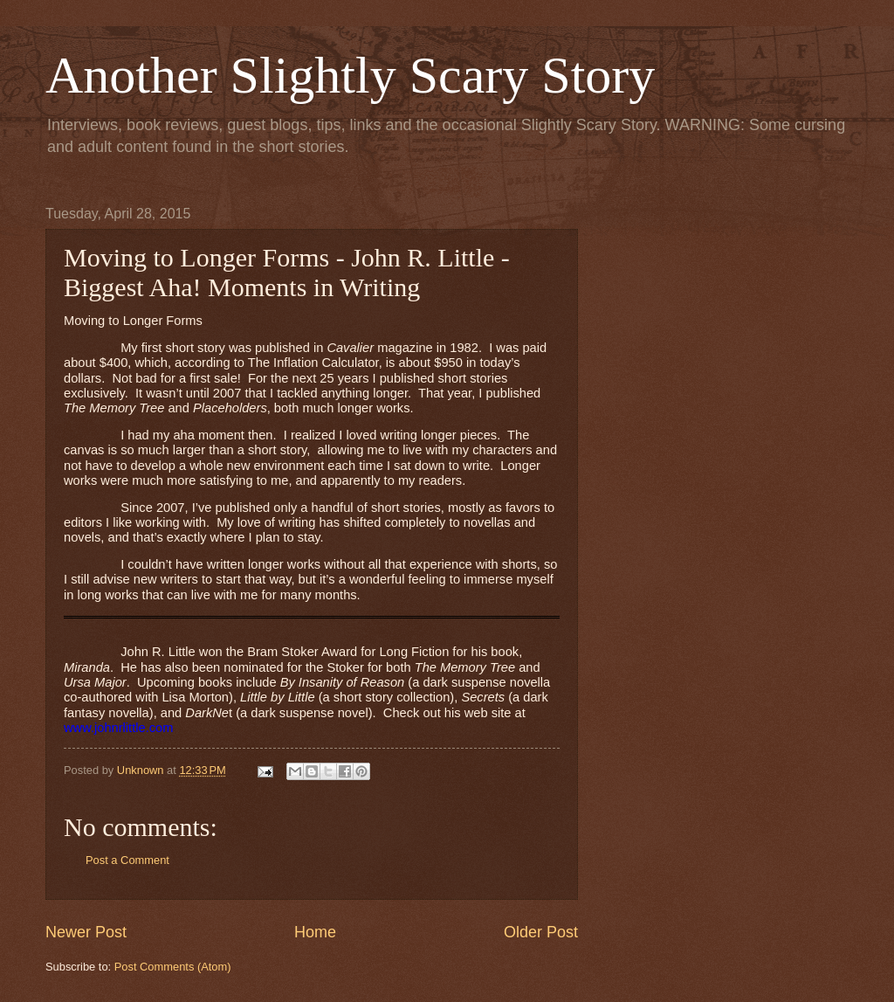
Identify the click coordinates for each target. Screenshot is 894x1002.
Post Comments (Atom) (172, 966)
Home (315, 932)
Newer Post (86, 932)
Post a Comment (127, 860)
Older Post (541, 932)
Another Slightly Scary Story (350, 75)
